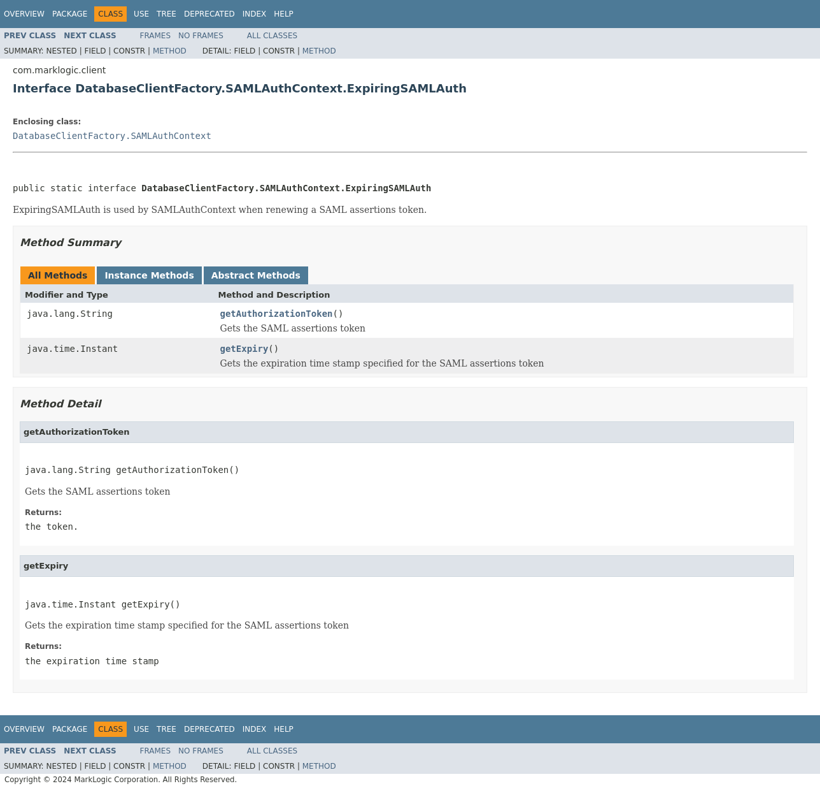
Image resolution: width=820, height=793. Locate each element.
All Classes (272, 35)
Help (283, 14)
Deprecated (209, 14)
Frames (155, 35)
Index (255, 14)
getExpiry (244, 349)
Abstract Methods (255, 275)
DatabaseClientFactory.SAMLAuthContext (112, 136)
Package (69, 14)
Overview (24, 14)
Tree (166, 14)
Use (141, 14)
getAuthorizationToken (276, 314)
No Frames (200, 35)
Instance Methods (149, 275)
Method (170, 51)
